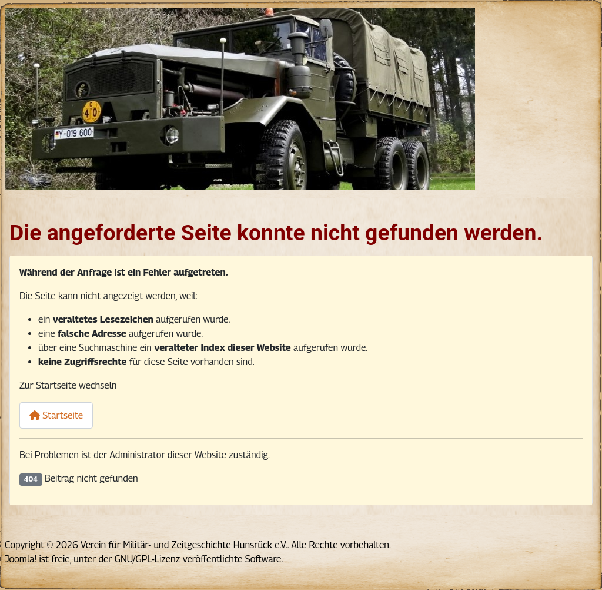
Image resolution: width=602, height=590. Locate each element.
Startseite (56, 415)
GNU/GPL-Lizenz (147, 559)
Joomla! (20, 559)
